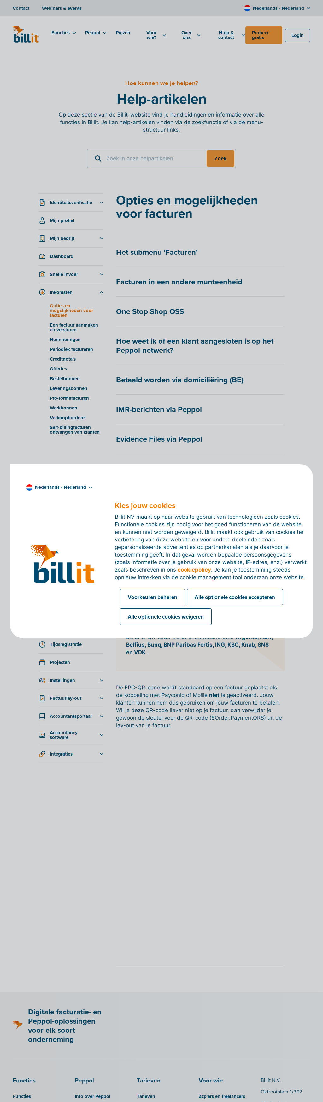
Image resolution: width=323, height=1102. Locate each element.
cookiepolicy (194, 570)
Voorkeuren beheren (152, 597)
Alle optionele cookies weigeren (166, 616)
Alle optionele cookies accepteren (235, 597)
